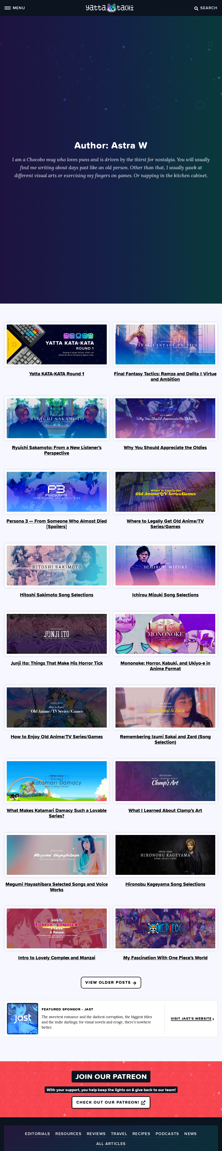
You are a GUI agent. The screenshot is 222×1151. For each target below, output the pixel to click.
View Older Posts (110, 983)
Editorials (37, 1134)
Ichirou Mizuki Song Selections (165, 594)
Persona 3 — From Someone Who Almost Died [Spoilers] (56, 524)
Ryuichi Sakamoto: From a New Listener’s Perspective (57, 450)
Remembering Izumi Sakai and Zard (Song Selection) (165, 740)
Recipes (141, 1134)
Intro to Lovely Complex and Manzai (56, 958)
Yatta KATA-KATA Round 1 (56, 373)
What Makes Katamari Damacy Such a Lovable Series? (57, 813)
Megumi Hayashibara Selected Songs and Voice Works (56, 887)
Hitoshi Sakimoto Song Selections (56, 594)
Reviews (96, 1134)
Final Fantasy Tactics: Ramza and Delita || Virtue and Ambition (165, 376)
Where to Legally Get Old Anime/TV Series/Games (165, 524)
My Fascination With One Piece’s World (165, 958)
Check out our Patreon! (110, 1103)
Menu (14, 8)
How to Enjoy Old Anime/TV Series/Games (57, 737)
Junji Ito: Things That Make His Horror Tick (57, 663)
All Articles (111, 1144)
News (190, 1134)
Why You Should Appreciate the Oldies (165, 447)
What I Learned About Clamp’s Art (165, 810)
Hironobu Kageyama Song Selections (165, 884)
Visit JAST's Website (193, 1019)
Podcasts (167, 1134)
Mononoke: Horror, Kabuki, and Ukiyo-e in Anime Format (165, 666)
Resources (68, 1134)
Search (206, 8)
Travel (119, 1134)
